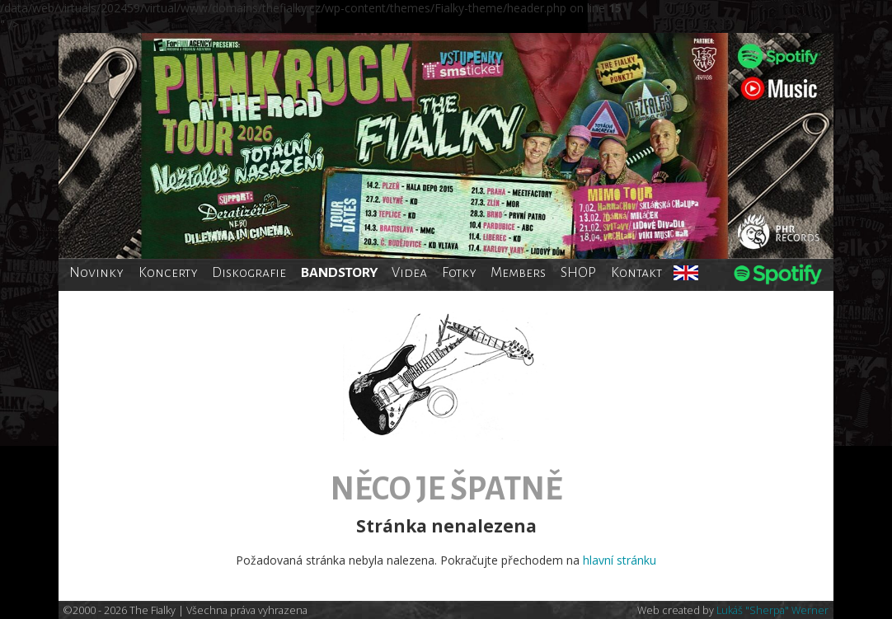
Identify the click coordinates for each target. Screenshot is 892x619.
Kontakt (636, 272)
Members (518, 272)
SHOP (578, 272)
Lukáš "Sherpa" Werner (772, 610)
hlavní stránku (619, 560)
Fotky (459, 272)
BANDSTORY (339, 272)
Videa (409, 272)
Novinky (96, 272)
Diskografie (249, 272)
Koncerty (168, 272)
